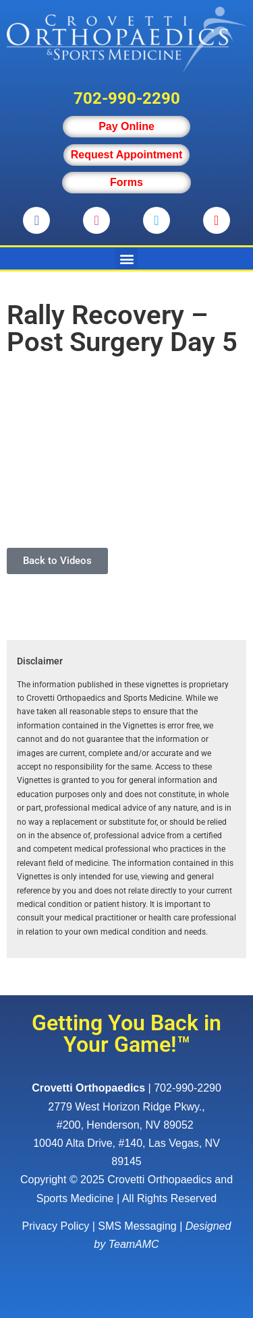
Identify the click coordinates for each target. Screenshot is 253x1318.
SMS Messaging (137, 1226)
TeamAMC (134, 1244)
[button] (126, 258)
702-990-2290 (127, 98)
